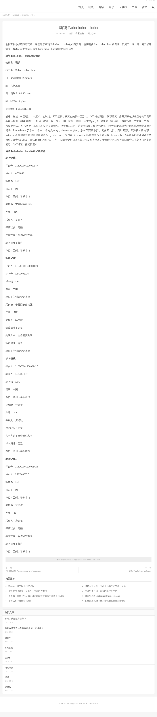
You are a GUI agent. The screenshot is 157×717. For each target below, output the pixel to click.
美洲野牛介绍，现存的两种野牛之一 (102, 596)
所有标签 (150, 4)
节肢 (134, 11)
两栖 (101, 11)
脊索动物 (25, 20)
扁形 (111, 11)
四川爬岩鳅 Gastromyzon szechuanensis (23, 576)
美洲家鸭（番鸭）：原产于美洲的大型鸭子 (28, 596)
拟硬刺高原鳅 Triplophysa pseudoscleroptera (105, 606)
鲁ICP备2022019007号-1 (88, 708)
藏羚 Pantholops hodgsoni (140, 576)
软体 (144, 11)
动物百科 (15, 20)
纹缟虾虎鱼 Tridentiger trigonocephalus (102, 601)
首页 (81, 11)
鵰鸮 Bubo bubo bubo (78, 32)
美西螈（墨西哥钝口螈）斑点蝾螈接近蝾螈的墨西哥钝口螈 (36, 601)
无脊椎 (123, 11)
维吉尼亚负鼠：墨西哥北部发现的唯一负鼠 (105, 591)
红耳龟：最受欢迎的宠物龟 (21, 591)
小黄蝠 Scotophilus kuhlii (19, 606)
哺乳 (91, 11)
